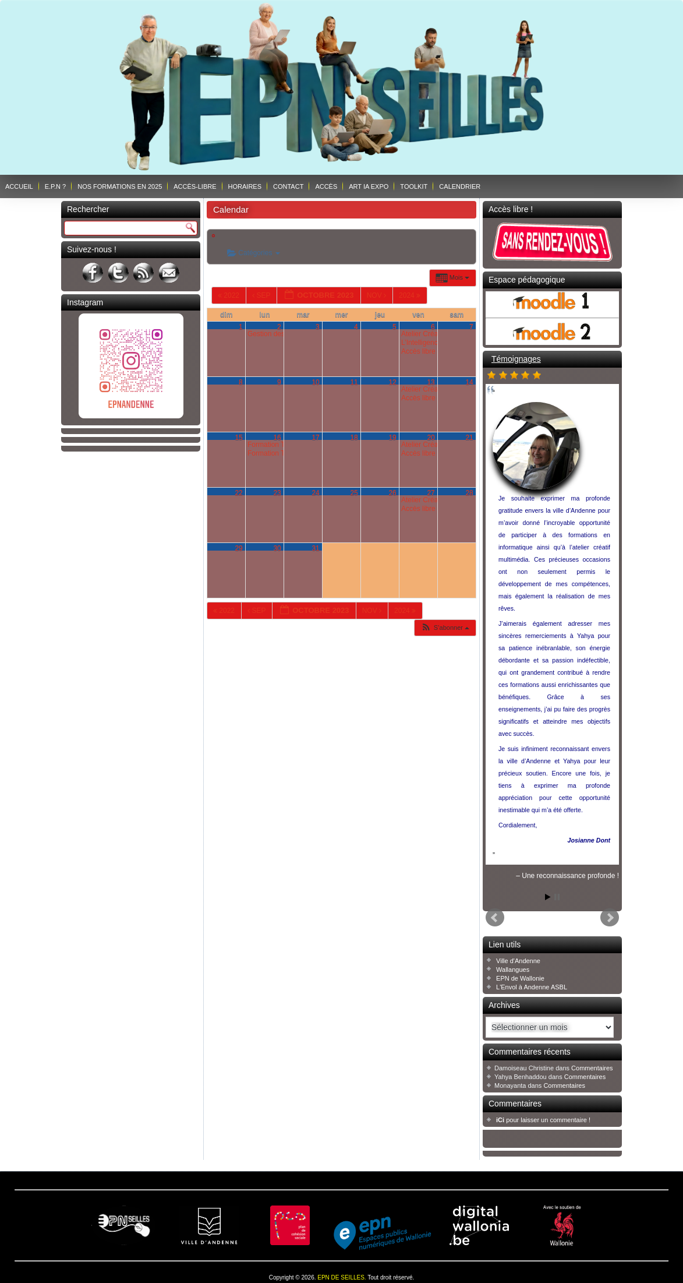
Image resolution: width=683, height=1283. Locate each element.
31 (315, 548)
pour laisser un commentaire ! (543, 1119)
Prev (495, 917)
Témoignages (516, 359)
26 (392, 493)
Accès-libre (195, 186)
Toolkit (413, 186)
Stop (557, 897)
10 (315, 382)
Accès (326, 186)
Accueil (19, 186)
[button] (445, 628)
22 (238, 493)
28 (469, 493)
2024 (410, 295)
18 (354, 437)
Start (548, 897)
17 (315, 437)
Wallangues (512, 969)
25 (354, 493)
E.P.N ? (55, 186)
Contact (288, 186)
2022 (229, 295)
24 (315, 493)
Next (609, 917)
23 (277, 493)
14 (469, 382)
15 (238, 437)
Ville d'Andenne (518, 960)
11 (354, 382)
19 (392, 437)
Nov (377, 295)
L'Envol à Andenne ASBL (531, 987)
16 (277, 437)
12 (392, 382)
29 (238, 548)
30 (277, 548)
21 (469, 437)
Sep (262, 295)
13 (430, 382)
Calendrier (459, 186)
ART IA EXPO (368, 186)
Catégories (253, 253)
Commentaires (592, 1068)
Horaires (244, 186)
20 (430, 437)
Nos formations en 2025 (119, 186)
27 (430, 493)
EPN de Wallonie (520, 978)
